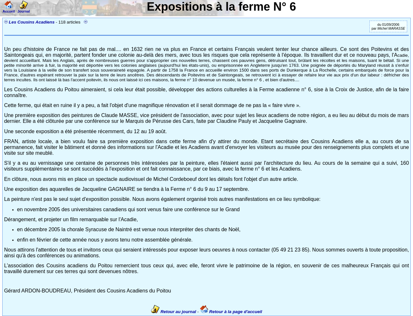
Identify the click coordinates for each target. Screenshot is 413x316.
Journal (23, 9)
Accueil (9, 9)
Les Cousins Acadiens (32, 22)
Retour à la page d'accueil (231, 311)
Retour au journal (174, 311)
